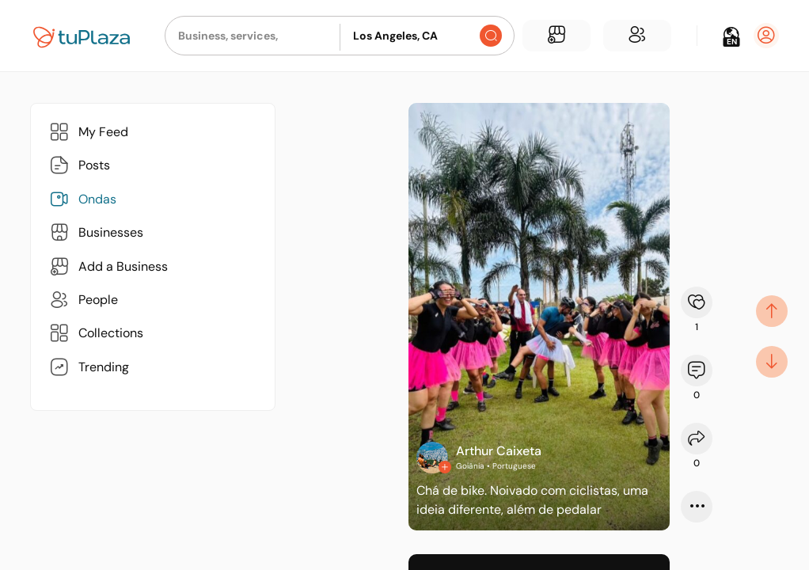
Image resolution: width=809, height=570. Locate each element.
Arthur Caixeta (498, 451)
